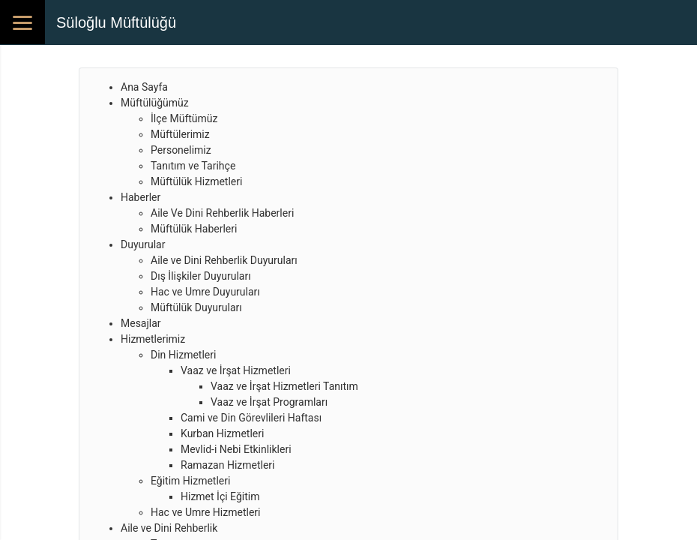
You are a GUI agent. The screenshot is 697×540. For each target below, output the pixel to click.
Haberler (140, 197)
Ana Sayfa (144, 87)
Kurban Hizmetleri (222, 434)
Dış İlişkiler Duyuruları (201, 276)
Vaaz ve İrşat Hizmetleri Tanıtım (284, 386)
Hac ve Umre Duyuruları (205, 292)
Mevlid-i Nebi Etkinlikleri (236, 449)
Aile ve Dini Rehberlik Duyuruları (224, 260)
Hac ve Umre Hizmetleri (205, 512)
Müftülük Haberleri (194, 229)
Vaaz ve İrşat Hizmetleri (236, 370)
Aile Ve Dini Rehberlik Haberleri (222, 213)
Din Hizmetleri (183, 355)
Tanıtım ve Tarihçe (193, 166)
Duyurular (143, 244)
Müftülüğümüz (155, 103)
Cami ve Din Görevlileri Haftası (251, 418)
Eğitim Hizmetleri (190, 481)
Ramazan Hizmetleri (228, 465)
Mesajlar (141, 323)
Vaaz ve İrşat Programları (269, 402)
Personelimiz (181, 150)
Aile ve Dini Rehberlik (169, 528)
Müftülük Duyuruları (196, 308)
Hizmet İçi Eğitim (220, 496)
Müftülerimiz (180, 134)
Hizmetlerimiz (153, 339)
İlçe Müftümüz (184, 118)
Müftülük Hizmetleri (196, 182)
